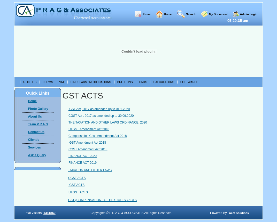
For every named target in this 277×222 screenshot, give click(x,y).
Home (168, 14)
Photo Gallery (38, 109)
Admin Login (248, 14)
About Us (35, 116)
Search (191, 14)
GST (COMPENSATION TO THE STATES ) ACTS (102, 200)
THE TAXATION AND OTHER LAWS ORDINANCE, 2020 (107, 122)
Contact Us (36, 132)
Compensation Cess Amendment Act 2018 (97, 136)
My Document (218, 14)
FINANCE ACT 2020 (82, 156)
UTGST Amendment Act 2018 (88, 129)
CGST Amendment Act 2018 (87, 149)
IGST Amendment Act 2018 (87, 142)
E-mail (147, 14)
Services (34, 147)
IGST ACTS (76, 185)
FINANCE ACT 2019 (82, 163)
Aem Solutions (239, 213)
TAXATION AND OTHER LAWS (90, 170)
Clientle (33, 140)
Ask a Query (37, 155)
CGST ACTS (77, 178)
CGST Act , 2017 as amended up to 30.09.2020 (101, 116)
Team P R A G (38, 124)
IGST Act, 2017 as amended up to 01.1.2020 (99, 109)
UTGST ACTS (78, 192)
